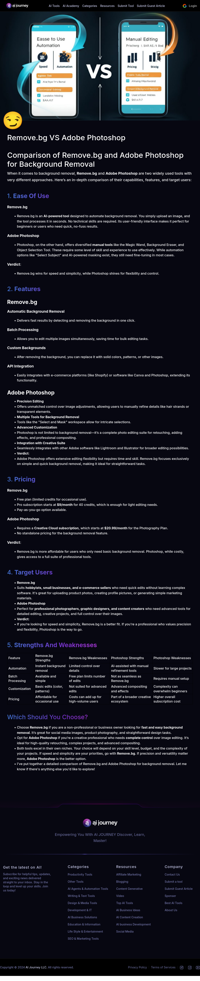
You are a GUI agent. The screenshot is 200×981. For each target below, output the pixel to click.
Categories (89, 6)
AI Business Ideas (128, 910)
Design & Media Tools (82, 903)
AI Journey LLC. (37, 967)
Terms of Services (163, 967)
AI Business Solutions (82, 917)
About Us (171, 910)
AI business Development (133, 924)
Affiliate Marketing (128, 874)
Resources (107, 6)
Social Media (124, 931)
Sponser (170, 896)
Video (120, 896)
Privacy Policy (137, 967)
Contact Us (172, 874)
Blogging (122, 881)
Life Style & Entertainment (85, 931)
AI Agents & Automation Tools (88, 888)
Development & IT (80, 910)
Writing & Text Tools (81, 896)
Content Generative (129, 888)
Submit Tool (126, 6)
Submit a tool (173, 881)
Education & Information (84, 924)
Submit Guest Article (151, 6)
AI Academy (71, 6)
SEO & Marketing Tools (83, 938)
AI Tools (54, 6)
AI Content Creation (129, 917)
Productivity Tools (80, 874)
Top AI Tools (124, 903)
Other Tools (75, 881)
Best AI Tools (173, 903)
